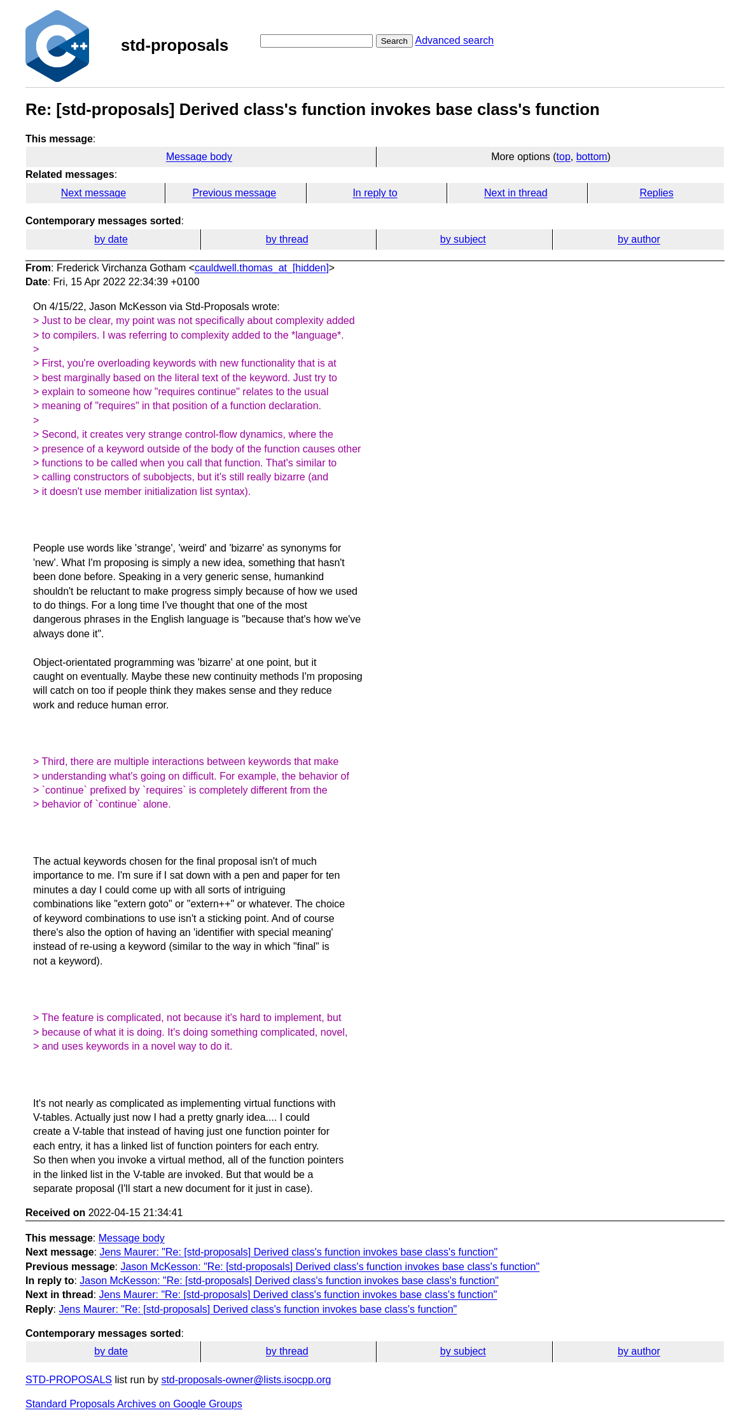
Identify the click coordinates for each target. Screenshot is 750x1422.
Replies (656, 192)
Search (394, 41)
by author (639, 239)
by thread (287, 239)
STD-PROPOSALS (68, 1379)
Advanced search (454, 40)
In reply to (374, 192)
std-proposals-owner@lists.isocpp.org (246, 1379)
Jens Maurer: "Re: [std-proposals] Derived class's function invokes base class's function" (299, 1252)
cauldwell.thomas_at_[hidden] (262, 267)
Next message (93, 192)
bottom (592, 156)
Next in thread (516, 192)
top (564, 156)
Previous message (234, 192)
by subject (463, 239)
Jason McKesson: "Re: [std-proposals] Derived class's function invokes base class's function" (329, 1266)
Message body (199, 156)
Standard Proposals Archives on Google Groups (133, 1403)
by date (110, 239)
